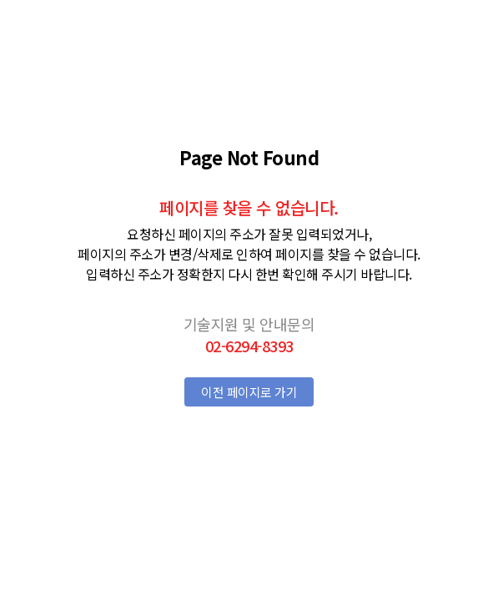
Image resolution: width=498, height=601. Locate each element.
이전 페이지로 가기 (249, 392)
